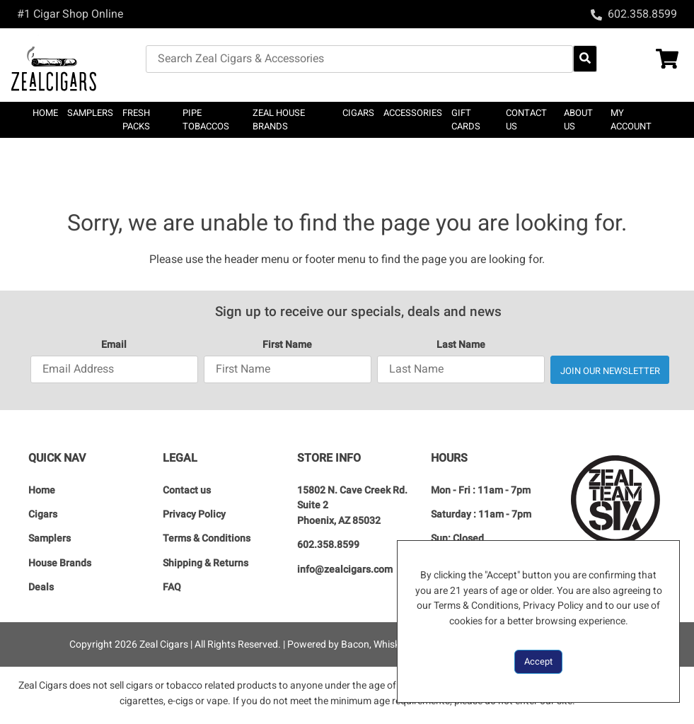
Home (45, 112)
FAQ (172, 587)
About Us (578, 119)
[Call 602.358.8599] (634, 14)
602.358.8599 (328, 545)
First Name (287, 345)
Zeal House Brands (279, 119)
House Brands (59, 563)
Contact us (526, 119)
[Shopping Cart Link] (649, 60)
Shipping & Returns (205, 563)
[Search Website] (585, 58)
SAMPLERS (90, 112)
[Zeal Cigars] (78, 65)
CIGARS (358, 112)
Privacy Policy (194, 514)
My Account (631, 119)
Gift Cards (465, 119)
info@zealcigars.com (345, 570)
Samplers (49, 538)
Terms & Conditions (206, 538)
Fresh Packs (136, 119)
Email (114, 345)
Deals (41, 587)
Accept (538, 661)
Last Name (460, 345)
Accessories (412, 112)
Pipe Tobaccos (206, 119)
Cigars (42, 514)
